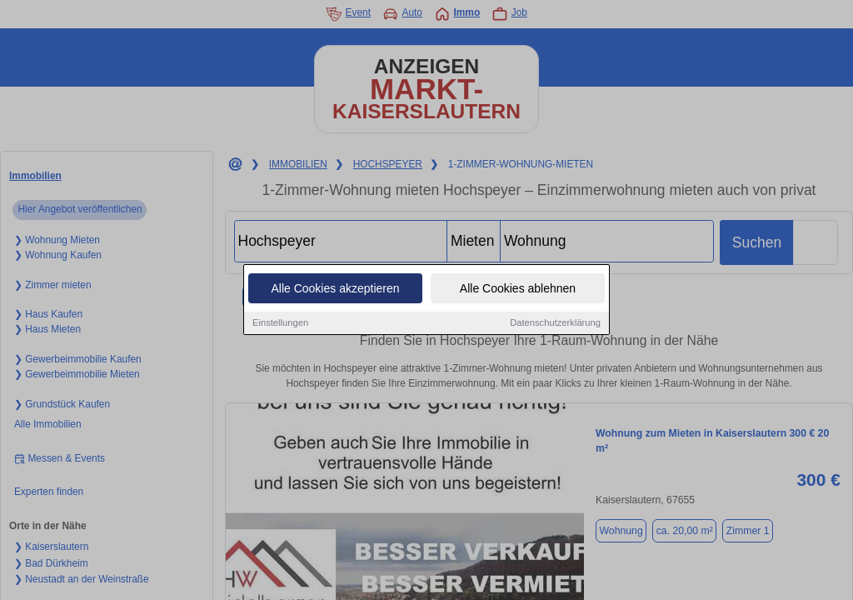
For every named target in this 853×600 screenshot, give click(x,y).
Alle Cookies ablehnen (518, 289)
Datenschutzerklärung (555, 323)
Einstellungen (280, 323)
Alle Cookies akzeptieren (335, 289)
